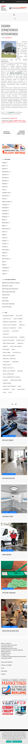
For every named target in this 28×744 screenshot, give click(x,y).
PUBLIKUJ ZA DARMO (6, 665)
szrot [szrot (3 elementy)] (19, 386)
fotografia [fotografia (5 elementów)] (6, 331)
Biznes (3, 165)
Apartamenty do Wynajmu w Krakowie (11, 282)
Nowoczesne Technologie (8, 303)
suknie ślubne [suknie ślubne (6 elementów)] (7, 383)
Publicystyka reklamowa (7, 646)
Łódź (23, 120)
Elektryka (4, 183)
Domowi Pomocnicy (7, 306)
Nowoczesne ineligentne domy (10, 631)
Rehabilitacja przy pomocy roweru (9, 648)
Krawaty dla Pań (6, 294)
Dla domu (4, 174)
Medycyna (4, 216)
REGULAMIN (4, 671)
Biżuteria (4, 168)
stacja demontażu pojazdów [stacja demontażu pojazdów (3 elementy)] (11, 377)
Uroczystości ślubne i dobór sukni (9, 645)
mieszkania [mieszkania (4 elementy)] (6, 349)
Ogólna (3, 234)
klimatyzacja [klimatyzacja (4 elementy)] (20, 340)
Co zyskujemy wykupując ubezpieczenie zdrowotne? (13, 656)
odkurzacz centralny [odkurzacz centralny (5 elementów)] (9, 358)
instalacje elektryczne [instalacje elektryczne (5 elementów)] (10, 337)
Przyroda (4, 246)
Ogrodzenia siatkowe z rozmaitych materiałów (12, 650)
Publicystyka (5, 249)
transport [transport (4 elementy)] (6, 389)
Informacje (4, 204)
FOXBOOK (3, 6)
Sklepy (3, 255)
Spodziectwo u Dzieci (7, 285)
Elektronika (4, 180)
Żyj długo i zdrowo (5, 655)
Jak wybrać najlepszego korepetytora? (21, 133)
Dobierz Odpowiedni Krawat (8, 291)
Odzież (3, 231)
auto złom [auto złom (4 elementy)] (19, 315)
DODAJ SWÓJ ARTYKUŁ (7, 662)
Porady (3, 237)
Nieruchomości (5, 228)
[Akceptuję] (26, 737)
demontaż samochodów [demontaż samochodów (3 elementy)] (9, 321)
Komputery (14, 118)
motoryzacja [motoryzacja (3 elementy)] (17, 352)
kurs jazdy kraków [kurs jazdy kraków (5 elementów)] (16, 346)
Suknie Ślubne (5, 300)
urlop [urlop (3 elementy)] (13, 389)
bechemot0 (8, 37)
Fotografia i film (5, 192)
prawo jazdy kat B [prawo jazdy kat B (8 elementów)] (8, 367)
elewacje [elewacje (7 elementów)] (22, 324)
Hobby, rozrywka (6, 201)
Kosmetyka (4, 213)
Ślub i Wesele (5, 258)
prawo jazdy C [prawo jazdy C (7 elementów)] (7, 364)
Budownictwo (5, 171)
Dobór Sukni (5, 297)
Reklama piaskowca (5, 651)
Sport (3, 261)
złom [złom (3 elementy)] (4, 392)
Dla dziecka (5, 177)
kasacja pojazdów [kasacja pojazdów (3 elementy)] (8, 340)
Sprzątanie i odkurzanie (9, 593)
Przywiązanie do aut (6, 653)
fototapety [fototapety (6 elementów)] (15, 331)
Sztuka (3, 264)
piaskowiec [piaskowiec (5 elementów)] (15, 361)
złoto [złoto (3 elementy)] (10, 392)
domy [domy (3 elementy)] (20, 321)
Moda (3, 219)
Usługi (3, 273)
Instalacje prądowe (7, 440)
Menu (3, 1)
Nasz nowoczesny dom (8, 478)
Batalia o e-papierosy (6, 643)
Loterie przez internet (6, 658)
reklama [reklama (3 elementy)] (20, 370)
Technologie (5, 267)
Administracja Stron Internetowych (10, 288)
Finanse (4, 186)
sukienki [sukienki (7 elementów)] (5, 380)
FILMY (2, 668)
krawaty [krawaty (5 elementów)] (5, 346)
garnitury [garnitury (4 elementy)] (6, 334)
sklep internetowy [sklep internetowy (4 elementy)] (8, 374)
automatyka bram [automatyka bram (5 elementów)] (8, 315)
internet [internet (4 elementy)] (22, 337)
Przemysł (4, 243)
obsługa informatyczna (16, 73)
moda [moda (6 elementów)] (13, 349)
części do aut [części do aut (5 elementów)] (7, 318)
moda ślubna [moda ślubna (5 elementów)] (6, 352)
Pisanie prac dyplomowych (7, 132)
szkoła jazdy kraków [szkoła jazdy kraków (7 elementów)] (9, 386)
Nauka (3, 225)
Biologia (4, 162)
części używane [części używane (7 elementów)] (17, 318)
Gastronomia (5, 195)
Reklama (4, 252)
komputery (17, 120)
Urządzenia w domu (7, 516)
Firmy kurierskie (6, 555)
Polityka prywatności (17, 741)
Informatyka (5, 207)
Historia (4, 198)
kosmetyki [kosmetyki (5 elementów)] (20, 343)
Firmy (3, 189)
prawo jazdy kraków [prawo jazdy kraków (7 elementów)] (9, 370)
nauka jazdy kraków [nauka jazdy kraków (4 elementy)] (9, 355)
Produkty (4, 240)
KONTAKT (3, 674)
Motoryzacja (5, 222)
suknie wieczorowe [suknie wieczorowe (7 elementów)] (15, 380)
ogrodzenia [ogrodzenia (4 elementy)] (6, 361)
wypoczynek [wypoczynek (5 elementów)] (21, 389)
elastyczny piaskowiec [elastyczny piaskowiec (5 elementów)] (10, 324)
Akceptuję (9, 741)
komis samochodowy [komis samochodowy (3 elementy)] (9, 343)
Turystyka (4, 270)
